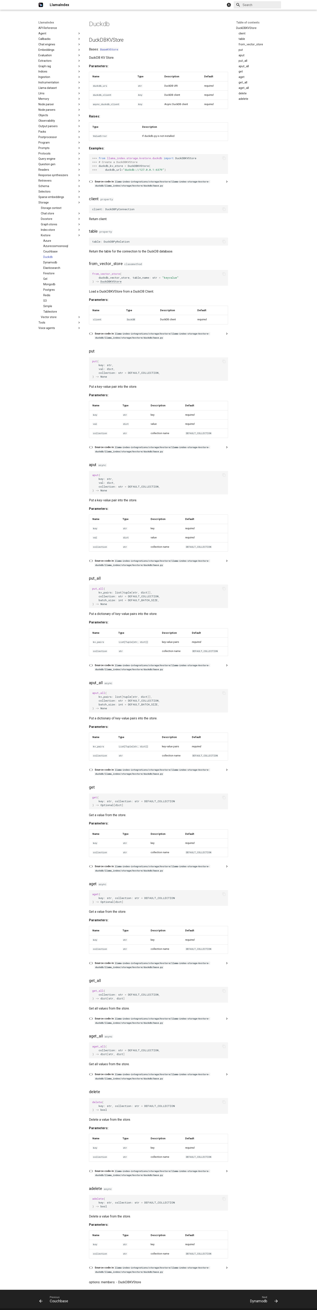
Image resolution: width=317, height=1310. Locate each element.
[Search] (257, 5)
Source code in (152, 183)
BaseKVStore (109, 49)
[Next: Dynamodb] (262, 1300)
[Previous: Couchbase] (55, 1300)
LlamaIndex (46, 22)
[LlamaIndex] (41, 5)
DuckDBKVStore (111, 281)
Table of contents (248, 22)
